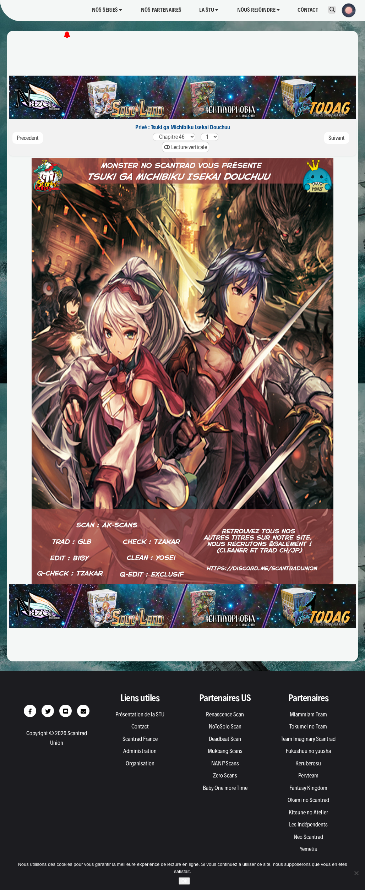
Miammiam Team (308, 714)
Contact (308, 10)
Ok (184, 881)
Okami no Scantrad (308, 800)
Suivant (336, 138)
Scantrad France (140, 739)
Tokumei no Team (308, 726)
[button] (346, 9)
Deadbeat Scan (225, 739)
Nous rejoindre (258, 10)
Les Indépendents (308, 824)
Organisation (140, 763)
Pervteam (308, 775)
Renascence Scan (225, 714)
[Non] (356, 873)
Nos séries (107, 10)
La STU (208, 10)
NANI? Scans (225, 763)
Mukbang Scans (225, 751)
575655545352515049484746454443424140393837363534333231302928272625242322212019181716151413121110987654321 (174, 137)
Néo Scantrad (308, 837)
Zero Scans (225, 775)
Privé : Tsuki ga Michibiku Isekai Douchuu (182, 127)
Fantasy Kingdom (308, 788)
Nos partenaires (161, 10)
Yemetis (308, 849)
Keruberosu (308, 763)
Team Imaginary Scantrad (308, 739)
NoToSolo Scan (225, 726)
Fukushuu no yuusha (308, 751)
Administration (140, 751)
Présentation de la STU (139, 714)
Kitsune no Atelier (308, 812)
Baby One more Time (225, 788)
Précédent (28, 138)
